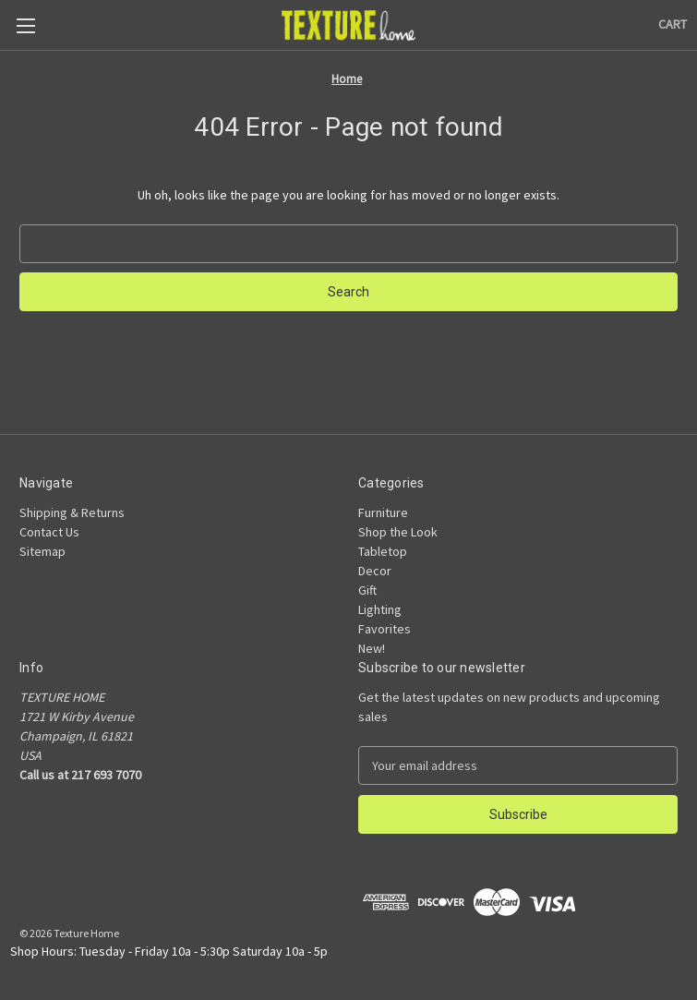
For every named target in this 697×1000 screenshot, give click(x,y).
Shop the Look (398, 532)
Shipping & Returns (72, 512)
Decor (374, 570)
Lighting (380, 609)
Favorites (384, 628)
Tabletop (382, 551)
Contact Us (49, 532)
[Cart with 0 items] (672, 24)
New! (371, 648)
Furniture (383, 512)
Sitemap (42, 551)
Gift (367, 590)
